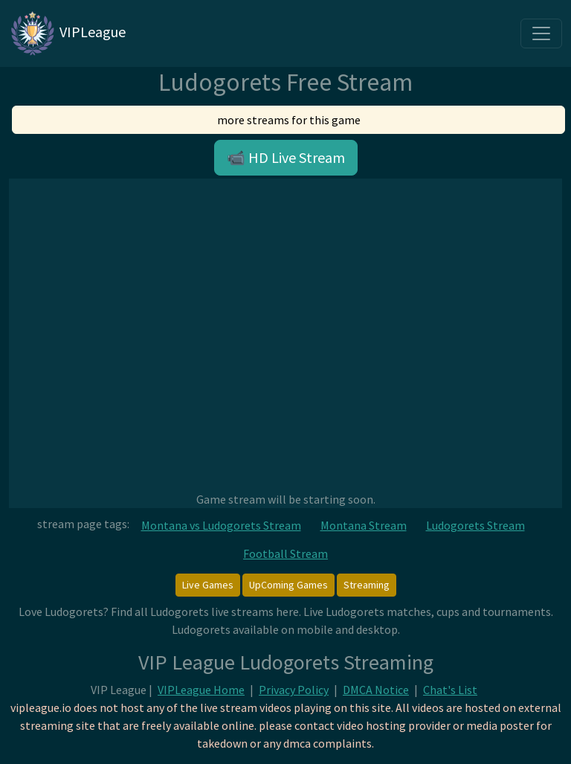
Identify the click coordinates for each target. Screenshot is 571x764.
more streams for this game (289, 119)
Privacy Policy (294, 689)
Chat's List (450, 689)
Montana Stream (363, 525)
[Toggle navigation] (541, 33)
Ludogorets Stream (475, 525)
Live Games (207, 584)
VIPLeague (67, 33)
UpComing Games (288, 584)
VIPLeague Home (201, 689)
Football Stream (285, 553)
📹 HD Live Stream (286, 157)
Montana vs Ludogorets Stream (221, 525)
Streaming (366, 584)
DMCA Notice (376, 689)
